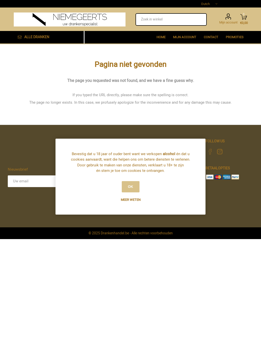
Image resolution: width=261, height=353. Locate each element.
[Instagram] (220, 152)
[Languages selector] (209, 3)
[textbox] (171, 19)
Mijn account (228, 22)
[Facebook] (210, 152)
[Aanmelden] (34, 181)
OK (130, 187)
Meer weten (130, 199)
